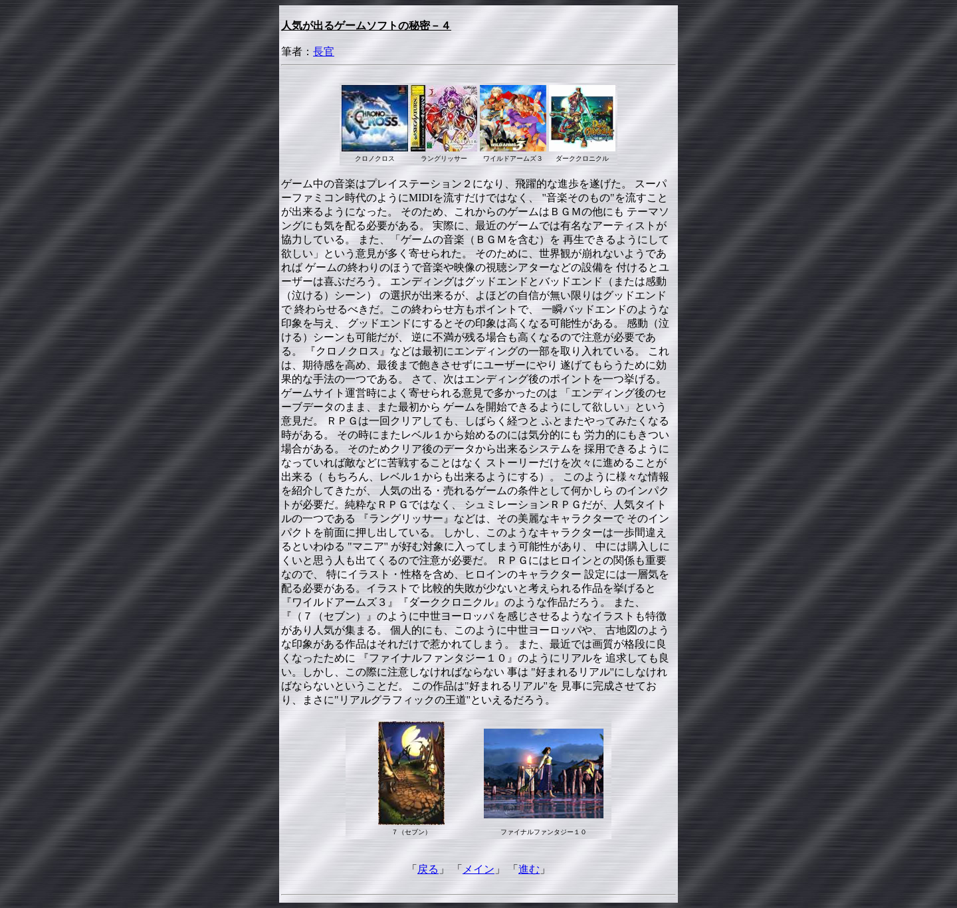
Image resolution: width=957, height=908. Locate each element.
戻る (428, 869)
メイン (478, 869)
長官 (323, 51)
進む (529, 869)
